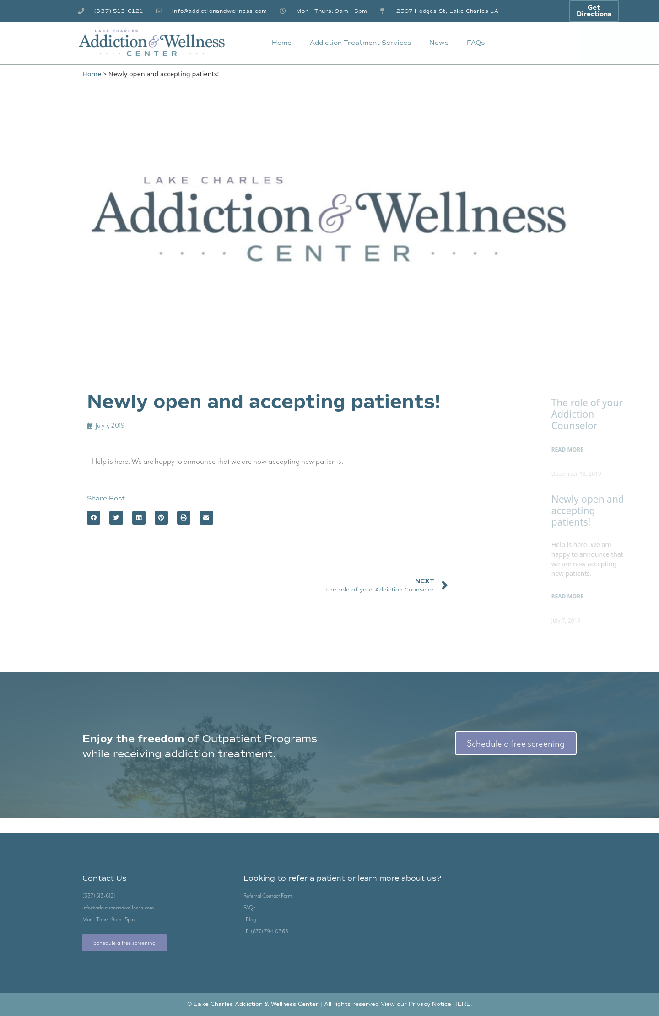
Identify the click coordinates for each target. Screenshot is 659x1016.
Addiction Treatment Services (360, 43)
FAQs (476, 43)
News (438, 43)
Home (282, 43)
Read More (587, 449)
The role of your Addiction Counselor (606, 414)
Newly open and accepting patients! (607, 510)
